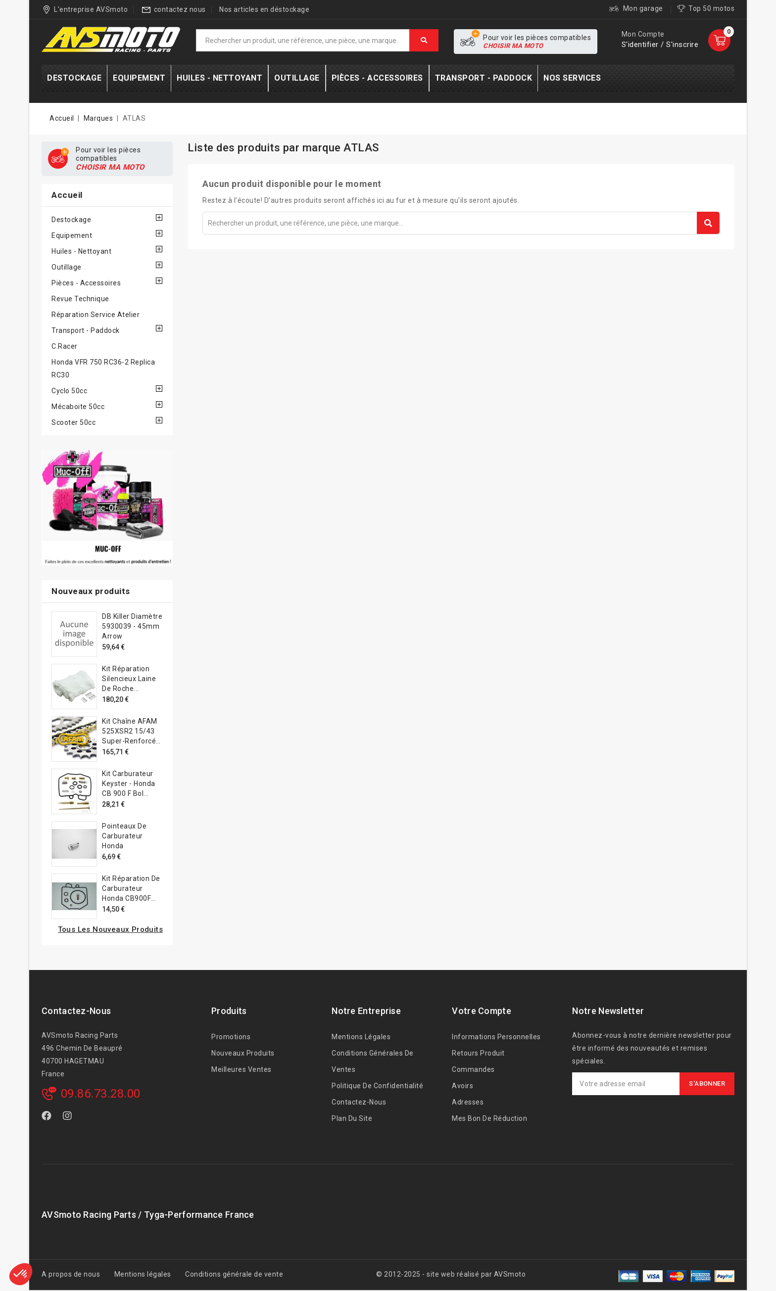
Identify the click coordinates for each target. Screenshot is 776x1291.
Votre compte (481, 1011)
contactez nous (180, 9)
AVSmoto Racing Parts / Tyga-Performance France (148, 1214)
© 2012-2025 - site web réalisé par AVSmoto (451, 1274)
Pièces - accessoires (86, 283)
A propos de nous (71, 1274)
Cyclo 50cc (69, 391)
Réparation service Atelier (95, 315)
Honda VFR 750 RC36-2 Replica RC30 (103, 368)
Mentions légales (361, 1037)
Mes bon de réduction (489, 1118)
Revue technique (80, 299)
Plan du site (352, 1118)
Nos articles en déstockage (264, 9)
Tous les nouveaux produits (110, 929)
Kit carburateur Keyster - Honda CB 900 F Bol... (128, 783)
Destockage (71, 220)
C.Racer (64, 346)
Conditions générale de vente (234, 1274)
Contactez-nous (76, 1011)
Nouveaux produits (243, 1053)
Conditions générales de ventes (373, 1061)
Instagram (69, 1117)
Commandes (473, 1069)
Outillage (66, 267)
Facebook (47, 1117)
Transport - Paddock (85, 330)
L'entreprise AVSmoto (91, 9)
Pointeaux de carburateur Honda (124, 836)
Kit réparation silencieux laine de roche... (129, 678)
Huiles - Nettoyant (81, 251)
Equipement (71, 235)
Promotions (230, 1037)
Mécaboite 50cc (77, 407)
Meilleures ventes (241, 1069)
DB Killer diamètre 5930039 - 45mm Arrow (132, 626)
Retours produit (478, 1053)
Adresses (468, 1102)
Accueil (67, 195)
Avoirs (462, 1086)
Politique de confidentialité (377, 1086)
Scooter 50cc (73, 422)
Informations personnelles (496, 1037)
